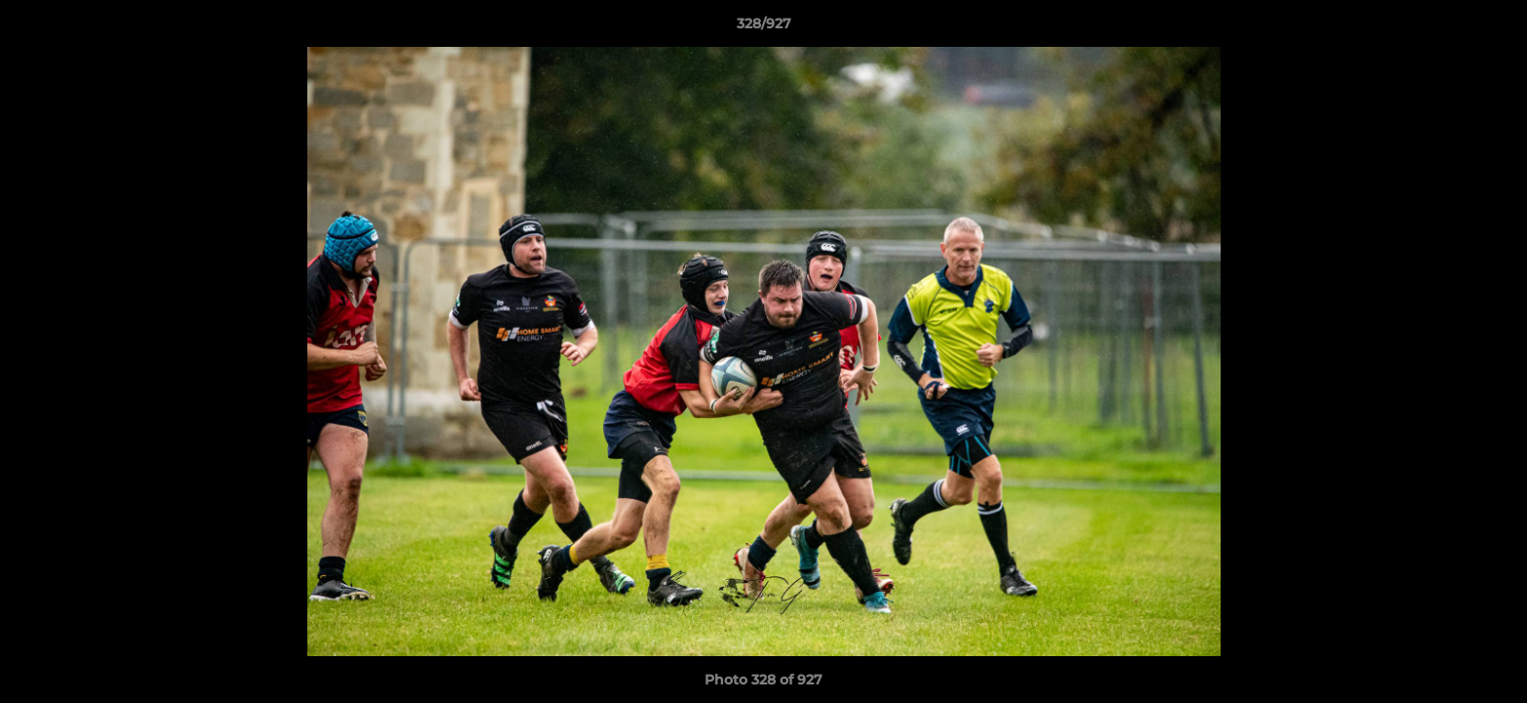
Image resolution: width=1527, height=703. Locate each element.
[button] (1492, 28)
